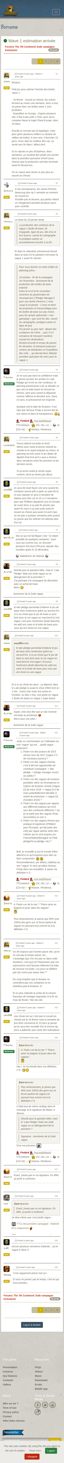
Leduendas (9, 445)
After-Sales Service (14, 1420)
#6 (57, 482)
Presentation (10, 1367)
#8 (57, 564)
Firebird (8, 377)
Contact (7, 1416)
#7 (57, 530)
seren (7, 81)
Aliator (8, 572)
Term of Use (10, 1407)
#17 (56, 1169)
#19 (56, 1240)
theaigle (8, 221)
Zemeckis (8, 191)
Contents (8, 1380)
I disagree (32, 1456)
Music (38, 1376)
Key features (10, 1376)
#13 (56, 896)
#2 (57, 183)
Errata (38, 1384)
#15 (56, 1007)
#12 (56, 733)
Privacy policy (11, 1412)
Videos (39, 1371)
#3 (57, 214)
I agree (51, 1450)
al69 (6, 1248)
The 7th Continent (25, 46)
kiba (6, 1204)
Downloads (41, 1380)
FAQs (38, 1367)
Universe (8, 1371)
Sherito (8, 903)
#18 (56, 1196)
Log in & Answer (32, 1324)
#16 (56, 1038)
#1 (57, 74)
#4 (57, 370)
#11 (56, 706)
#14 (56, 943)
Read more (35, 1450)
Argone (7, 1275)
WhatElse (9, 538)
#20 (56, 1267)
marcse (7, 951)
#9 (57, 601)
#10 (56, 635)
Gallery (7, 1384)
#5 (57, 438)
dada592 (8, 490)
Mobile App (41, 1388)
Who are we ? (10, 1403)
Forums (9, 46)
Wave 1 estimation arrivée (29, 40)
